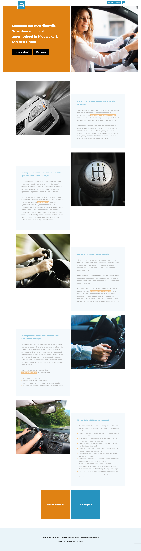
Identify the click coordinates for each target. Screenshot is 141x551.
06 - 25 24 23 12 (114, 3)
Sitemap (80, 541)
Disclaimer (61, 541)
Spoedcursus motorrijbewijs (70, 537)
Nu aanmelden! (55, 504)
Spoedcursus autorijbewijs (50, 537)
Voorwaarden (71, 541)
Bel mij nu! (86, 504)
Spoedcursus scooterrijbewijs (90, 537)
